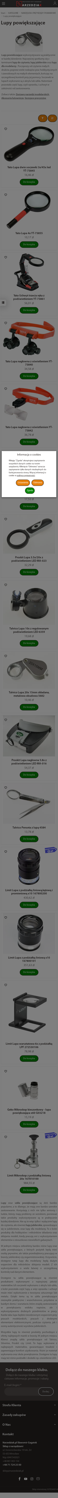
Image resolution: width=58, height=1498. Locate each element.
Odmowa (37, 483)
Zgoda (30, 490)
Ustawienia (23, 483)
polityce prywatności (26, 476)
